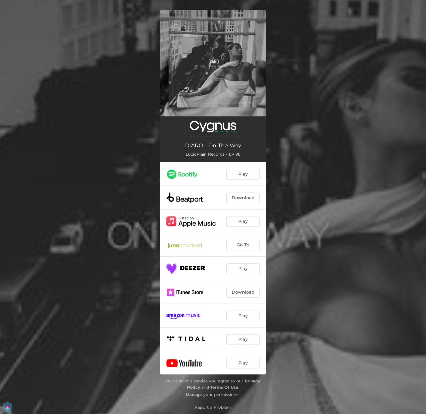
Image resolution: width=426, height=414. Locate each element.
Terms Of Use (224, 387)
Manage (194, 394)
